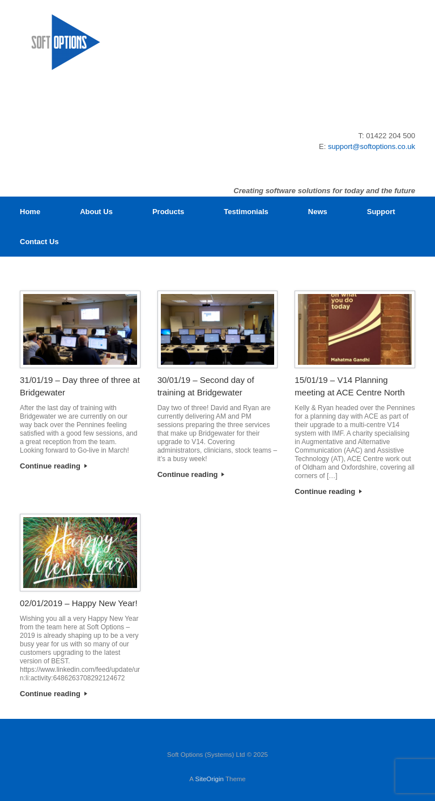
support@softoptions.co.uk (371, 146)
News (317, 211)
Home (30, 211)
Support (381, 211)
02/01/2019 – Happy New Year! (79, 603)
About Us (96, 211)
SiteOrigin (209, 779)
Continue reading (53, 466)
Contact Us (39, 241)
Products (168, 211)
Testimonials (246, 211)
